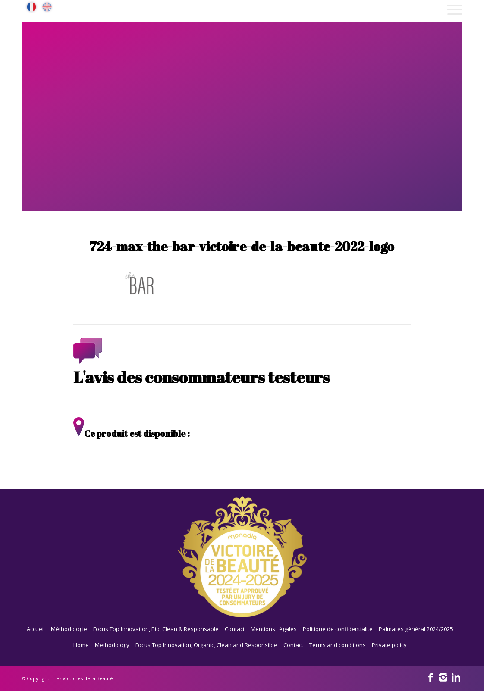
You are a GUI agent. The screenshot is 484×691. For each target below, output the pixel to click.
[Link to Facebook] (430, 676)
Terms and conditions (337, 645)
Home (81, 645)
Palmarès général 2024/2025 (416, 629)
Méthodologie (69, 629)
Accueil (36, 629)
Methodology (112, 645)
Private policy (389, 645)
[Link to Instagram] (443, 676)
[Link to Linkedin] (455, 676)
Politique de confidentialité (338, 629)
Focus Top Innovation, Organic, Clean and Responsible (206, 645)
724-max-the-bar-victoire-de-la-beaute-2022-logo (242, 246)
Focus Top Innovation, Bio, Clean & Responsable (156, 629)
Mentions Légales (274, 629)
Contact (235, 629)
